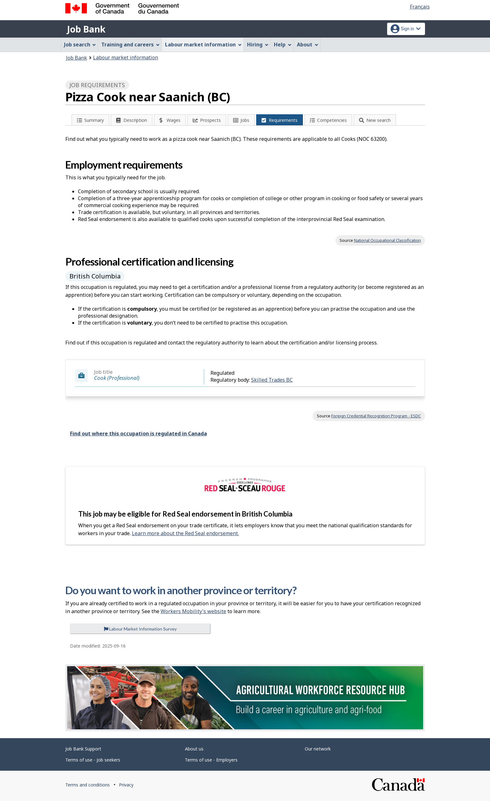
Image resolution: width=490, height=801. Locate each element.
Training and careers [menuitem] (130, 44)
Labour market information (125, 57)
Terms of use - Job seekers (92, 760)
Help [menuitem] (283, 44)
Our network (318, 749)
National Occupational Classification (387, 240)
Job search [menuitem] (80, 44)
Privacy (126, 785)
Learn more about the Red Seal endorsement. (185, 533)
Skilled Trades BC (272, 379)
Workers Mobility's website (193, 611)
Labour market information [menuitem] (203, 44)
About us (194, 749)
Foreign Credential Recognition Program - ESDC (376, 416)
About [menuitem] (307, 44)
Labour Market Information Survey (140, 628)
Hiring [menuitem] (258, 44)
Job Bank (86, 29)
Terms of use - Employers (211, 760)
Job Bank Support (83, 749)
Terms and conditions (87, 785)
